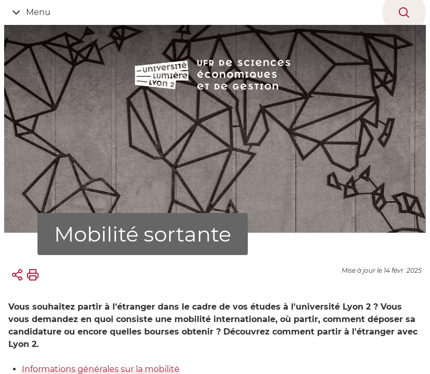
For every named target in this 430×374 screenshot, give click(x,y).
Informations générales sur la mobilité (101, 369)
